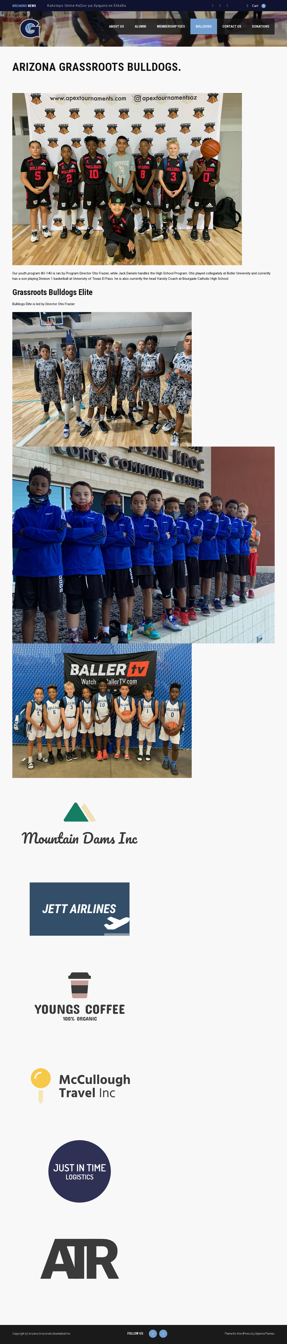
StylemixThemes (265, 1333)
